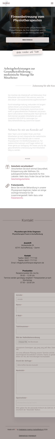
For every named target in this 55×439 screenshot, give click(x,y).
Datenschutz (23, 436)
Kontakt (27, 158)
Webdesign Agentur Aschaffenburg (31, 429)
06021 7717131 (31, 260)
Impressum (32, 436)
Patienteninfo (17, 198)
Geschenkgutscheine (20, 179)
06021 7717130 (31, 258)
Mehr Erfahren (27, 38)
